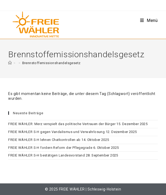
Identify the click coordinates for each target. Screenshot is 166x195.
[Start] (10, 63)
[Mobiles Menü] (149, 20)
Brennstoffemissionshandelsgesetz (51, 63)
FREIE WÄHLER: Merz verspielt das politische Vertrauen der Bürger (62, 124)
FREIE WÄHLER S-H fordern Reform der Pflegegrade (50, 148)
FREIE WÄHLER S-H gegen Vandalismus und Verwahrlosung (56, 132)
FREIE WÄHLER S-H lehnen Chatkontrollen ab (44, 140)
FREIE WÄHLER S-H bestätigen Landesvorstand (46, 155)
